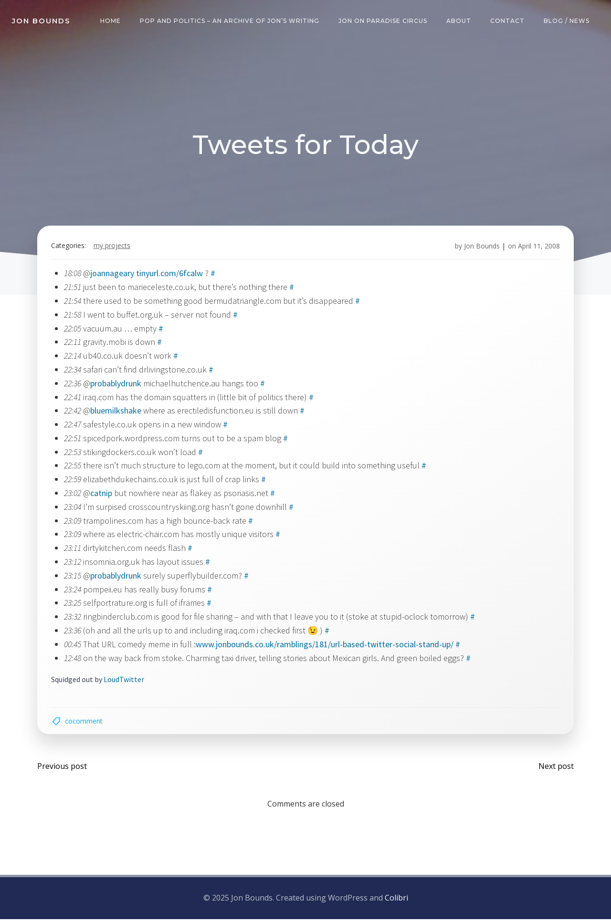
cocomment (85, 722)
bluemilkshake (116, 411)
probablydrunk (116, 384)
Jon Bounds (481, 247)
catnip (102, 494)
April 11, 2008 (538, 247)
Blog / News (567, 21)
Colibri (396, 900)
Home (111, 21)
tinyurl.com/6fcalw (170, 274)
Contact (508, 21)
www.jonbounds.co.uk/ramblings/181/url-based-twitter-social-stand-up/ (325, 645)
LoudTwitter (125, 680)
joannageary (113, 274)
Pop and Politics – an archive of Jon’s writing (230, 21)
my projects (113, 247)
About (459, 21)
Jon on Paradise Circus (383, 21)
